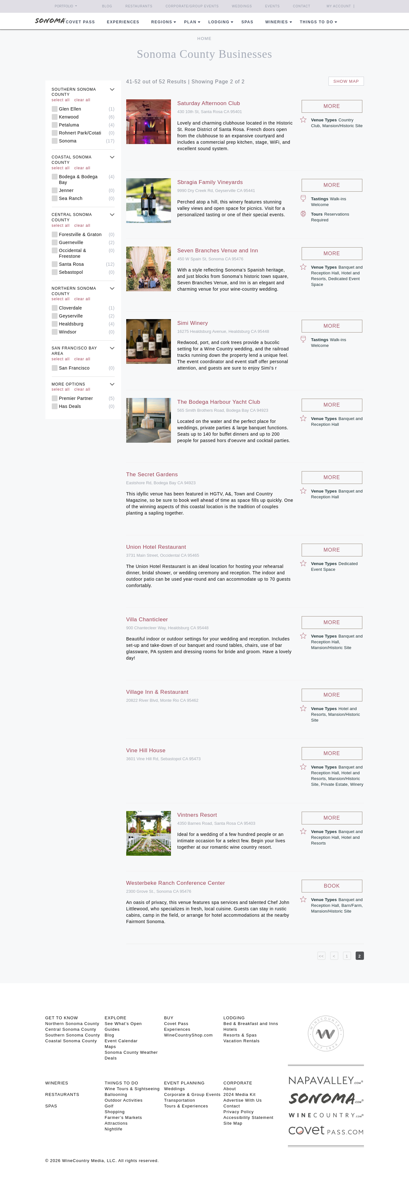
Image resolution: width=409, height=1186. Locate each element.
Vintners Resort (197, 815)
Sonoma (87, 141)
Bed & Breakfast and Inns (250, 1023)
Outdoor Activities (123, 1100)
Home (204, 38)
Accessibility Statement (248, 1117)
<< (321, 956)
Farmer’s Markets (123, 1117)
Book (332, 886)
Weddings (242, 6)
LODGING (234, 1017)
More (332, 106)
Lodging (219, 22)
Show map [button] (346, 81)
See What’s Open (123, 1023)
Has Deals (87, 406)
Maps (110, 1046)
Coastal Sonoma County (71, 1040)
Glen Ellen (87, 109)
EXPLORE (115, 1017)
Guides (112, 1029)
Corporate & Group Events (192, 1094)
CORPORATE (237, 1083)
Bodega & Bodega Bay (87, 179)
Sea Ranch (87, 198)
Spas (247, 22)
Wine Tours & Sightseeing (132, 1088)
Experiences (123, 22)
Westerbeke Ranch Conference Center (175, 883)
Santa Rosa (87, 264)
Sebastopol (87, 272)
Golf (108, 1106)
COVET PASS (80, 22)
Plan (190, 22)
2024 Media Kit (239, 1094)
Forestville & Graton (87, 234)
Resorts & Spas (240, 1035)
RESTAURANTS (62, 1094)
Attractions (115, 1123)
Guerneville (87, 242)
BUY (169, 1017)
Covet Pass (176, 1023)
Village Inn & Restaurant (157, 692)
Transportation (179, 1100)
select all (61, 100)
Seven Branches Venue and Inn (217, 251)
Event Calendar (121, 1040)
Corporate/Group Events (192, 6)
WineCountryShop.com (188, 1035)
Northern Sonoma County (72, 1023)
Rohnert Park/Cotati (87, 133)
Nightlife (113, 1129)
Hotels (230, 1029)
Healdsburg (87, 324)
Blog (107, 6)
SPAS (51, 1106)
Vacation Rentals (241, 1040)
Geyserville (87, 316)
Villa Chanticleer (147, 619)
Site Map (232, 1123)
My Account (339, 6)
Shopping (114, 1111)
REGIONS (161, 22)
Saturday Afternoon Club (208, 103)
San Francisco (87, 368)
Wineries (276, 22)
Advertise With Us (242, 1100)
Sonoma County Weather (131, 1052)
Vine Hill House (146, 750)
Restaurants (138, 6)
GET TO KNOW (61, 1017)
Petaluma (87, 125)
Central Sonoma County (70, 1029)
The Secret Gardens (152, 474)
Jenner (87, 190)
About (229, 1088)
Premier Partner (87, 398)
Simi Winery (192, 323)
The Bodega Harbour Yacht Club (218, 402)
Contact (302, 6)
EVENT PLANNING (184, 1083)
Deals (110, 1058)
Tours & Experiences (186, 1106)
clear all (82, 100)
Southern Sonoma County (72, 1035)
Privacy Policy (238, 1111)
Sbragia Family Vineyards (210, 182)
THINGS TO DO (121, 1083)
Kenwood (87, 117)
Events (272, 6)
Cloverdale (87, 308)
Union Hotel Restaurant (156, 547)
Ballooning (115, 1094)
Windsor (87, 332)
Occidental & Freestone (87, 253)
